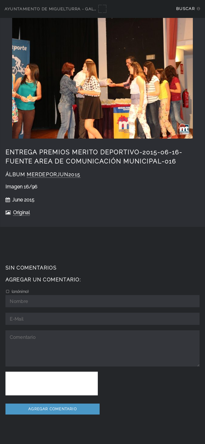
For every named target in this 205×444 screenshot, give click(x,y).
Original (21, 212)
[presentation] (51, 383)
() (20, 291)
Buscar (185, 8)
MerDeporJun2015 (53, 174)
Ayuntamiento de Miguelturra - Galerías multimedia (70, 9)
